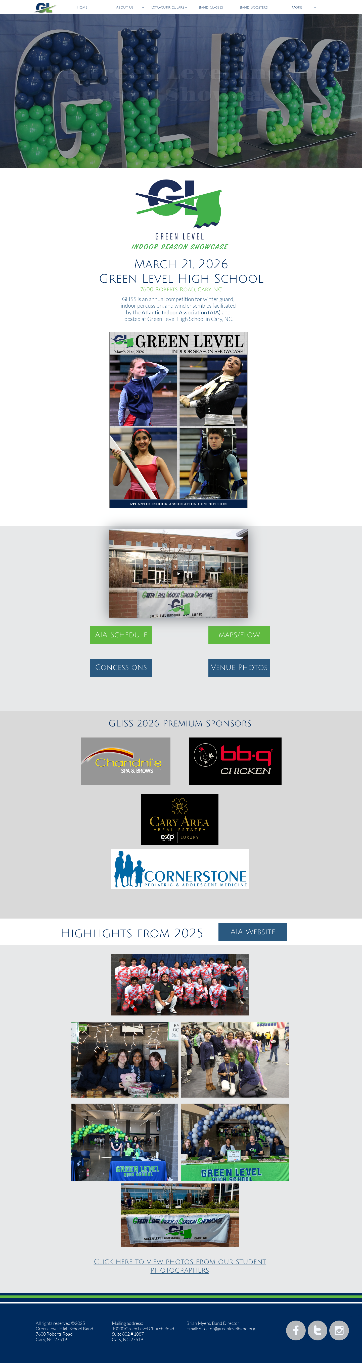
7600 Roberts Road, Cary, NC (181, 290)
